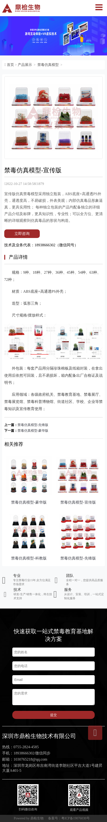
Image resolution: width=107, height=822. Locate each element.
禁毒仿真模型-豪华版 (33, 430)
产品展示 (25, 65)
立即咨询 (22, 234)
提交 (53, 715)
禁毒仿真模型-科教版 (28, 558)
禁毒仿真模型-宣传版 (78, 502)
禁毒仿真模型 (48, 65)
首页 (10, 65)
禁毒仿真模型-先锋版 (33, 425)
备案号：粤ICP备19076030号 (69, 818)
